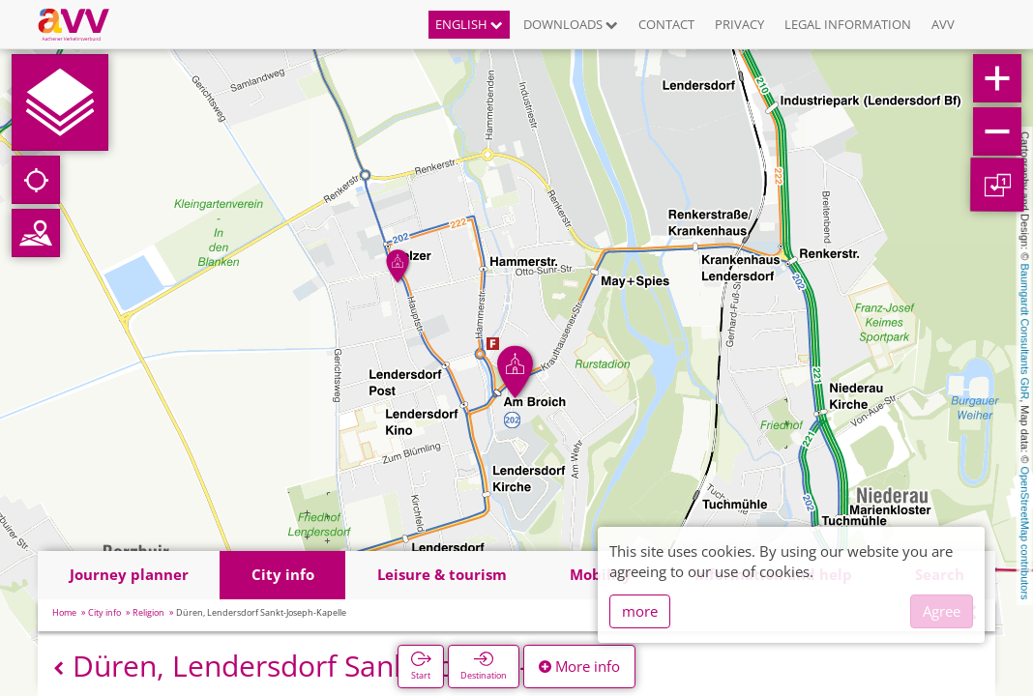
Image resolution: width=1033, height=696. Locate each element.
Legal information (847, 24)
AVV (943, 24)
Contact (666, 24)
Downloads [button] (570, 24)
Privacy (739, 24)
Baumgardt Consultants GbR (1025, 332)
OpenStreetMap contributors (1025, 532)
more (640, 611)
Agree (941, 611)
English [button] (469, 24)
